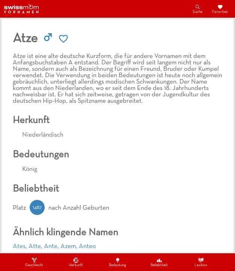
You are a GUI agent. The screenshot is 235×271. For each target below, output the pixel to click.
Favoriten (220, 9)
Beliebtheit (159, 262)
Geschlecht (34, 262)
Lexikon (200, 262)
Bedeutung (117, 262)
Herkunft (76, 262)
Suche (197, 9)
